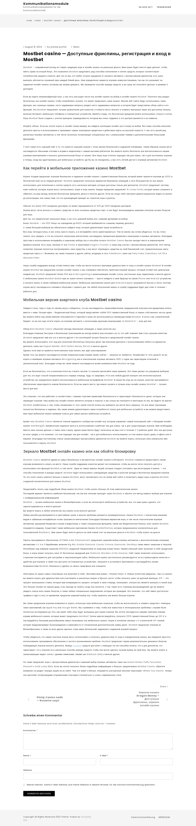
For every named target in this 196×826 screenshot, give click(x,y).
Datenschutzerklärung (143, 817)
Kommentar (30, 730)
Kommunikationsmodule (46, 3)
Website (27, 770)
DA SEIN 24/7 (146, 7)
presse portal (58, 46)
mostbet (77, 645)
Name (27, 755)
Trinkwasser (164, 7)
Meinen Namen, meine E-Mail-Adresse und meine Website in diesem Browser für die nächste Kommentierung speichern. (91, 784)
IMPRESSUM (164, 817)
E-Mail (104, 755)
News (76, 46)
